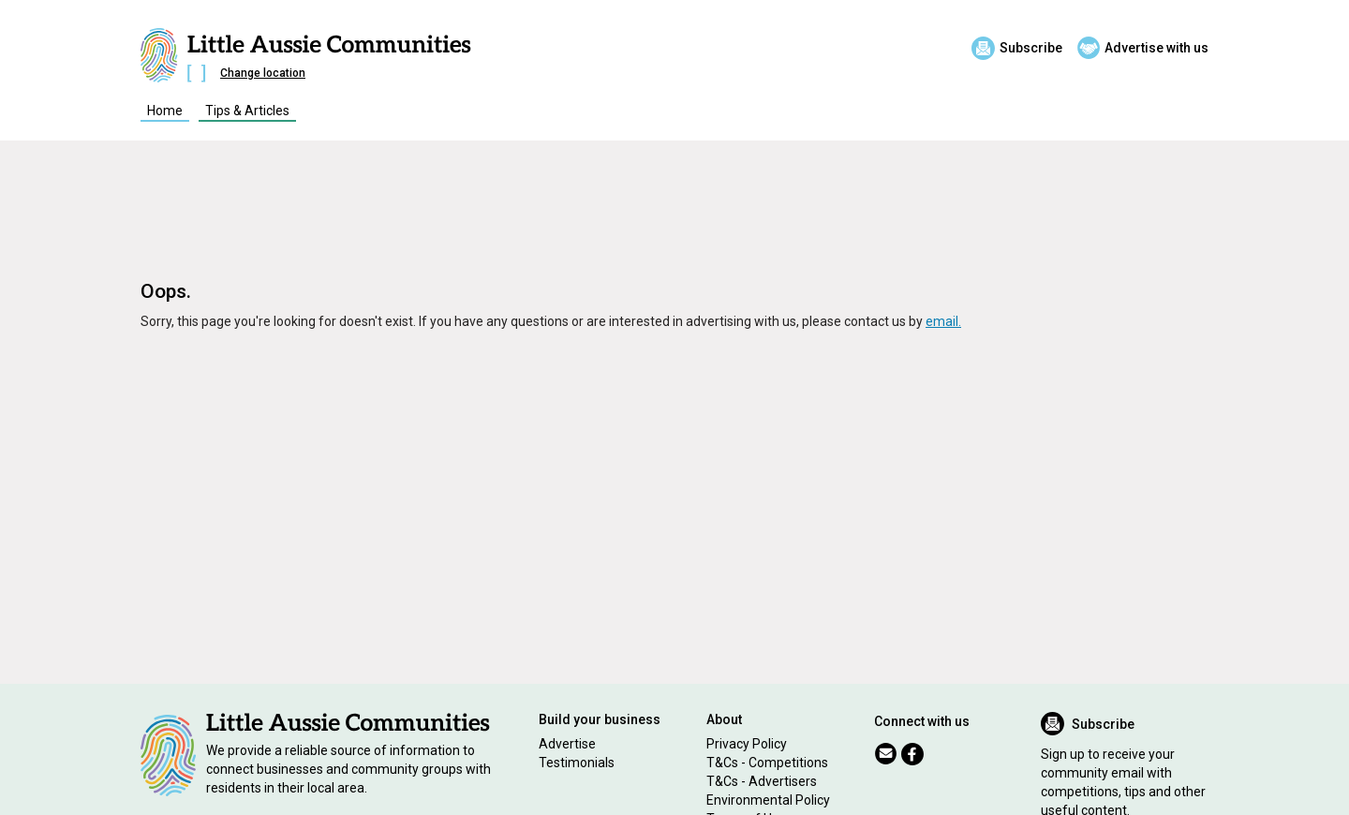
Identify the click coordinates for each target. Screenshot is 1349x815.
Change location (262, 73)
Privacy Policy (746, 743)
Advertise (567, 743)
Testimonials (577, 762)
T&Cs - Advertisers (761, 781)
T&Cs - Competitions (767, 762)
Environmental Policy (768, 800)
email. (943, 321)
